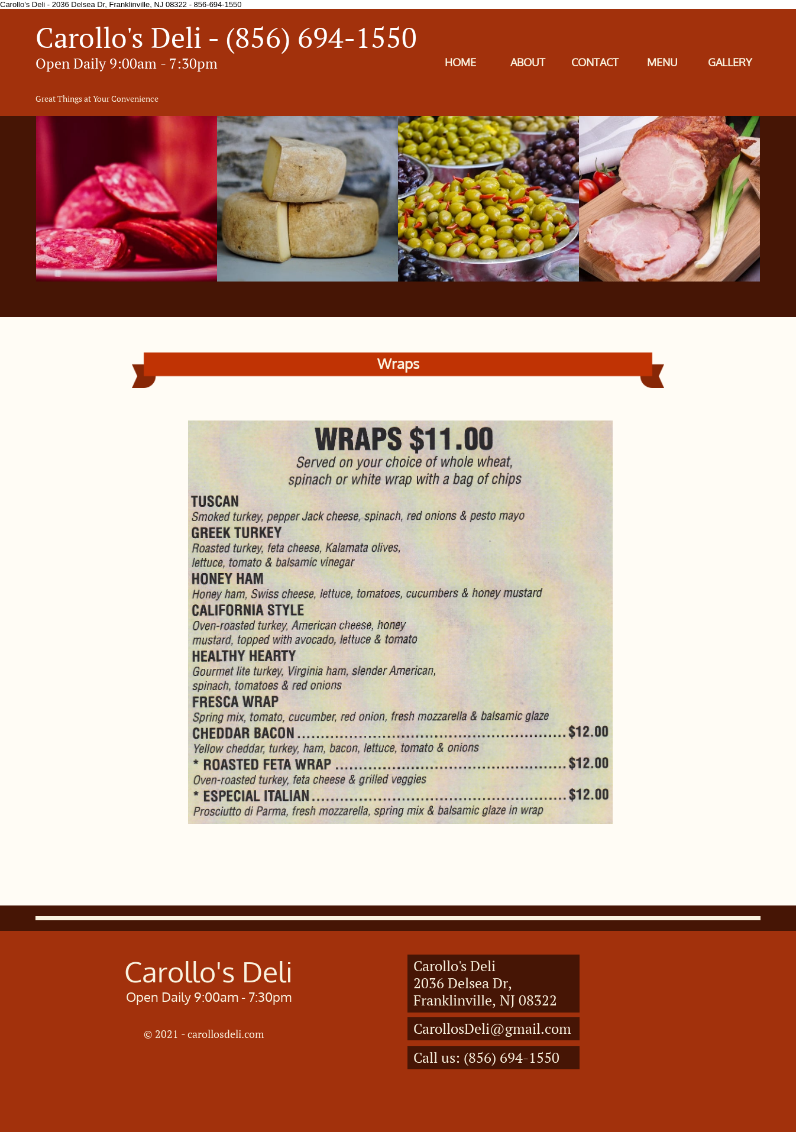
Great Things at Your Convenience (96, 98)
